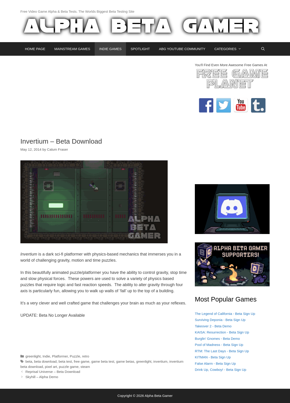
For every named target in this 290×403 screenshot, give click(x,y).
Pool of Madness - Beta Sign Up (219, 345)
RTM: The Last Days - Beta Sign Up (222, 351)
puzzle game (69, 367)
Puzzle (75, 356)
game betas (125, 361)
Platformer (60, 356)
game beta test (102, 361)
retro (85, 356)
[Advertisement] (104, 94)
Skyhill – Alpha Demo (41, 377)
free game (81, 361)
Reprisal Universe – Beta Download (52, 372)
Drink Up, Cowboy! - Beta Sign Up (220, 370)
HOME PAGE (35, 49)
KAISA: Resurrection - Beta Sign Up (222, 332)
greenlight (33, 356)
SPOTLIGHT (140, 49)
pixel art (51, 367)
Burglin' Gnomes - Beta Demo (217, 338)
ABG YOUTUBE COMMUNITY (182, 49)
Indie (46, 356)
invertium (160, 361)
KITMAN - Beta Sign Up (213, 357)
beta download (45, 361)
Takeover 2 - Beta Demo (213, 326)
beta (28, 361)
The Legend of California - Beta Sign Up (225, 314)
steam (85, 367)
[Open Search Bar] (263, 49)
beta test (65, 361)
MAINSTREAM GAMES (72, 49)
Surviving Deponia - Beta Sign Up (220, 320)
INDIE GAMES (110, 49)
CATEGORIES (230, 49)
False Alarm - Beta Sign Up (215, 363)
